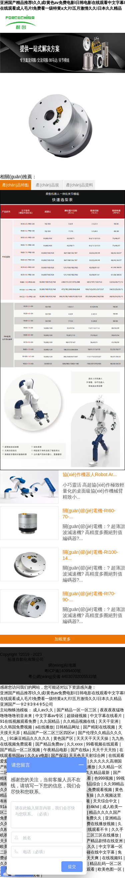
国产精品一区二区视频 (20, 750)
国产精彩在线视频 (99, 727)
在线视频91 (113, 858)
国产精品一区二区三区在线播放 (91, 835)
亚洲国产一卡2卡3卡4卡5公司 (26, 704)
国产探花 (59, 755)
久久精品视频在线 (79, 721)
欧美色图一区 (110, 869)
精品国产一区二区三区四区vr (49, 732)
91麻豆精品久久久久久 (30, 738)
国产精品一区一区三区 (77, 710)
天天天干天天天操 (92, 738)
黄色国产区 (63, 738)
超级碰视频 (77, 715)
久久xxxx (75, 744)
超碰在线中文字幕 (99, 852)
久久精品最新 (98, 772)
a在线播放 (44, 727)
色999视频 (104, 778)
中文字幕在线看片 (106, 715)
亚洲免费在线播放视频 (95, 823)
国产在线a (80, 750)
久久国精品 (50, 721)
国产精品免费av (50, 744)
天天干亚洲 (108, 721)
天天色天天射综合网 (87, 755)
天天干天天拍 (104, 750)
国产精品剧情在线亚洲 (103, 841)
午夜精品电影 (55, 750)
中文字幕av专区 (50, 715)
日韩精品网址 (68, 727)
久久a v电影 (38, 755)
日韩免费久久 (90, 818)
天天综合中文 (105, 801)
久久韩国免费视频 (16, 727)
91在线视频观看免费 (19, 721)
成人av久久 (43, 710)
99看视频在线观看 (103, 744)
